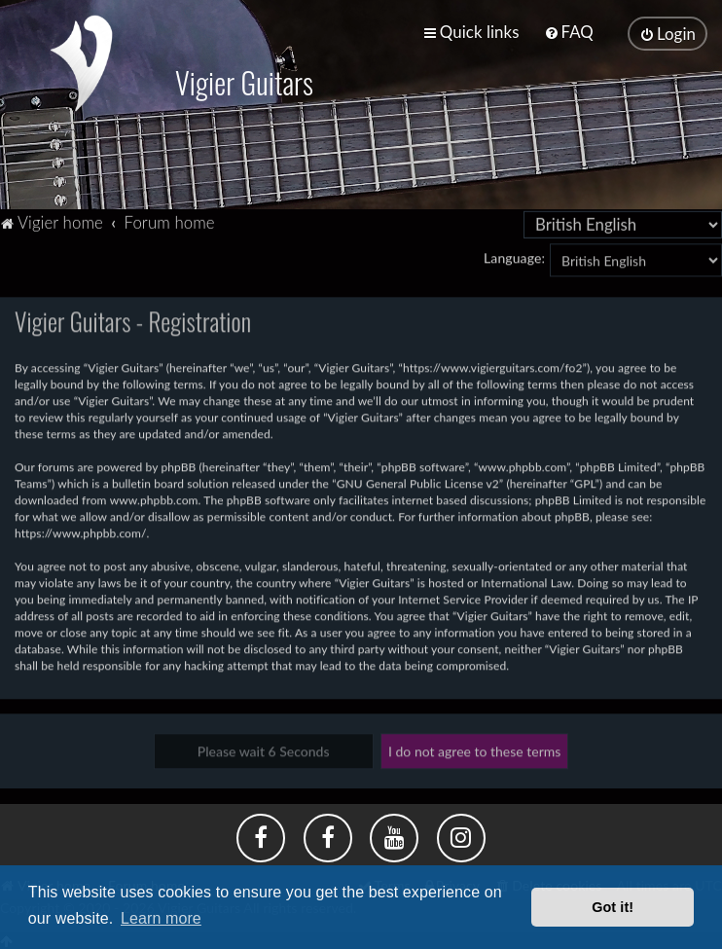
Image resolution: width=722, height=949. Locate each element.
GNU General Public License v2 (418, 482)
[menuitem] (568, 32)
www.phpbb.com (154, 499)
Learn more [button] (161, 918)
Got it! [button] (612, 907)
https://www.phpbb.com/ (81, 532)
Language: (514, 256)
